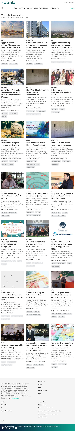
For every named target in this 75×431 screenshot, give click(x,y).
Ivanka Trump (41, 111)
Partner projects (54, 8)
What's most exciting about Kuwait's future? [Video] (11, 195)
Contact (71, 2)
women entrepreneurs (33, 114)
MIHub (54, 316)
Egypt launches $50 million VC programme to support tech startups (12, 44)
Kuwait (3, 191)
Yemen (4, 264)
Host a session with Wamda (46, 408)
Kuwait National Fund (58, 215)
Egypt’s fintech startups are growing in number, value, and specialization (61, 44)
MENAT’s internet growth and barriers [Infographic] (37, 194)
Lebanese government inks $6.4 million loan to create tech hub (61, 294)
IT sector (29, 64)
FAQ (39, 387)
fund (69, 263)
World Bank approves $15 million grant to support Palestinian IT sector (37, 44)
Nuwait (4, 212)
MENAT (38, 212)
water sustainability (33, 164)
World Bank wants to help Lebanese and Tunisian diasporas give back (62, 345)
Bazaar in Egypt (6, 365)
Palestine (29, 40)
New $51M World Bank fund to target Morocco (61, 143)
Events (36, 8)
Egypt (3, 40)
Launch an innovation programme (47, 414)
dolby (29, 364)
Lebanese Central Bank (33, 314)
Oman (19, 261)
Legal (39, 393)
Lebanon (4, 87)
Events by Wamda (6, 411)
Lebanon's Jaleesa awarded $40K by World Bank (61, 92)
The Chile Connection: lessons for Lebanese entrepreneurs (35, 244)
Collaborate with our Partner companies (49, 411)
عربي (72, 8)
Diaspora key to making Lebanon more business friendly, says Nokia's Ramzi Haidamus (36, 346)
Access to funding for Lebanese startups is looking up (35, 294)
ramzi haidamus (38, 364)
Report (4, 116)
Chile (28, 263)
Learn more (15, 398)
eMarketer (30, 212)
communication (37, 263)
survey (54, 364)
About (66, 2)
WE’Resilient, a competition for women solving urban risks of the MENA (12, 296)
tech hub (61, 316)
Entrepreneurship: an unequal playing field (10, 143)
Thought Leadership (19, 8)
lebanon (4, 113)
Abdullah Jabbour (7, 164)
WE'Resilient (5, 316)
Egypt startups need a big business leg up (12, 346)
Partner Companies (43, 390)
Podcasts (3, 405)
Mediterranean (31, 161)
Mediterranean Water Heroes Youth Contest (35, 143)
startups (68, 62)
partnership (55, 266)
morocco (55, 164)
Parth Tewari (56, 212)
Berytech (30, 311)
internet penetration (33, 215)
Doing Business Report (8, 261)
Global (28, 87)
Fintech (60, 62)
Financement (56, 161)
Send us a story (42, 405)
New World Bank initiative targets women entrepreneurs (37, 92)
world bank (13, 64)
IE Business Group (17, 316)
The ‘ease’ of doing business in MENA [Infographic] (9, 244)
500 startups (13, 212)
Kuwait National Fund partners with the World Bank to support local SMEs (61, 245)
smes (3, 362)
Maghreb (54, 140)
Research (29, 8)
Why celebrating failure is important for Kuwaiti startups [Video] (62, 195)
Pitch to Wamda (42, 417)
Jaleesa (62, 109)
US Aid (37, 311)
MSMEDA (4, 64)
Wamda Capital (44, 8)
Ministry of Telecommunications (61, 313)
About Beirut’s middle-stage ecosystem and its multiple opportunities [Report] (11, 93)
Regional (29, 140)
